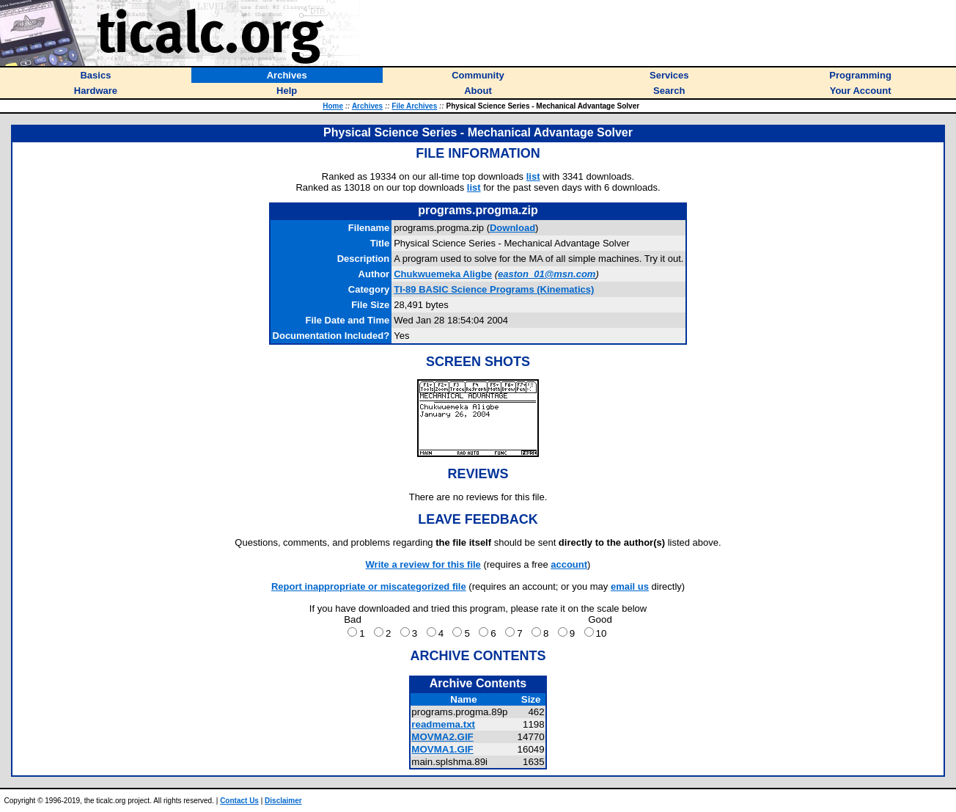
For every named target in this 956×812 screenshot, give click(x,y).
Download (512, 227)
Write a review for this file (423, 564)
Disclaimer (283, 801)
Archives (367, 106)
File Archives (414, 106)
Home (333, 106)
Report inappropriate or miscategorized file (368, 586)
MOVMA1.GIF (442, 749)
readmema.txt (443, 724)
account (569, 564)
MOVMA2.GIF (442, 736)
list (533, 176)
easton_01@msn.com (546, 273)
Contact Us (239, 801)
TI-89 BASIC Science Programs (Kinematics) (494, 289)
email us (630, 586)
